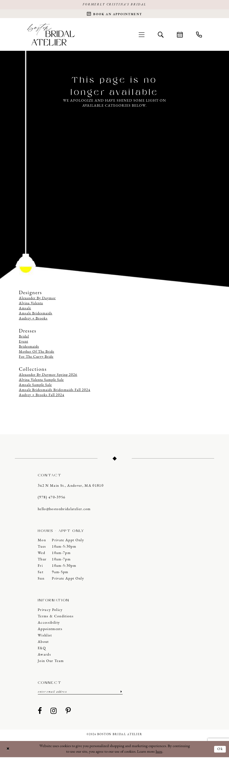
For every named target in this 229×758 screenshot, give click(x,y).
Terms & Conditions (56, 617)
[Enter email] (80, 692)
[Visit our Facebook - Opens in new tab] (40, 712)
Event (23, 342)
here (159, 753)
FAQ (42, 649)
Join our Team (51, 662)
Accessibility (49, 623)
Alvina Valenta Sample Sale (41, 380)
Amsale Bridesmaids (35, 314)
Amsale (25, 309)
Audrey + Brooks (33, 319)
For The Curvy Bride (36, 357)
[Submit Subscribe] (121, 692)
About (43, 642)
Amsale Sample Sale (35, 386)
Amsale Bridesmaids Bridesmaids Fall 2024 (54, 391)
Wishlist (45, 636)
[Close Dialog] (8, 750)
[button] (141, 35)
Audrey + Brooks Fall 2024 (41, 396)
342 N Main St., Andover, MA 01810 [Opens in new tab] (71, 486)
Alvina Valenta (31, 304)
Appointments (50, 630)
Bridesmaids (29, 347)
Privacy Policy (50, 611)
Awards (44, 655)
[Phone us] (199, 35)
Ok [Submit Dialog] (220, 750)
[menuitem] (141, 35)
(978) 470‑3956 (51, 498)
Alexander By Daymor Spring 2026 (48, 375)
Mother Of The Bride (36, 352)
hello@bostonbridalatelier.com (64, 510)
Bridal (24, 337)
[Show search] (160, 35)
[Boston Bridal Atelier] (51, 35)
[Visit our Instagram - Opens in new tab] (53, 712)
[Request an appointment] (114, 14)
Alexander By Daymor (37, 299)
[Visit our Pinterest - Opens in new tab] (68, 712)
